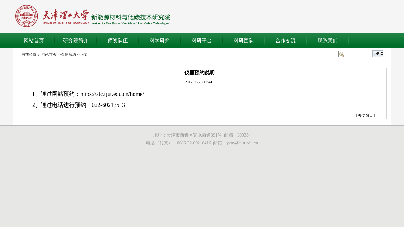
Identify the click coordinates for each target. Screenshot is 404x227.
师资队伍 (118, 40)
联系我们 (328, 40)
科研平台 (202, 40)
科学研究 (160, 40)
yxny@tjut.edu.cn (242, 143)
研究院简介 (75, 40)
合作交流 (286, 40)
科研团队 (244, 40)
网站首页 (34, 40)
